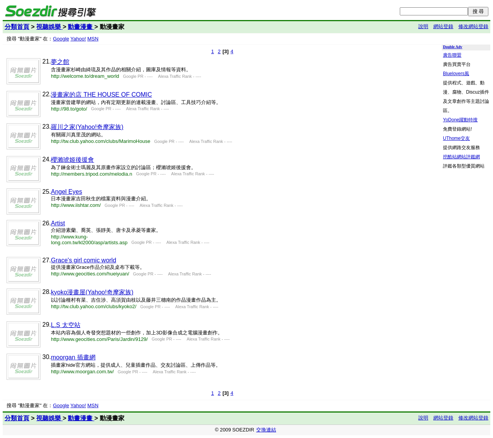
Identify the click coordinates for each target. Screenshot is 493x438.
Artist (58, 223)
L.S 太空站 (65, 325)
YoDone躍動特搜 (460, 120)
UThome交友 (456, 138)
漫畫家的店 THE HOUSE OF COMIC (101, 94)
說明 (423, 26)
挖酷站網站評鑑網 (461, 156)
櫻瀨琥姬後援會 (72, 159)
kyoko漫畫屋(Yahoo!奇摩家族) (92, 292)
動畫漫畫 (81, 26)
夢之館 (60, 62)
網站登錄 (443, 26)
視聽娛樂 (49, 26)
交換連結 (266, 430)
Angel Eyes (66, 191)
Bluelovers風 (456, 73)
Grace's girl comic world (83, 260)
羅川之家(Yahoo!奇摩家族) (87, 127)
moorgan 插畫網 (73, 357)
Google (61, 39)
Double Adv (452, 47)
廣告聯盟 (452, 55)
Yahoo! (78, 39)
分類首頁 (17, 26)
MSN (93, 39)
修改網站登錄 (473, 26)
